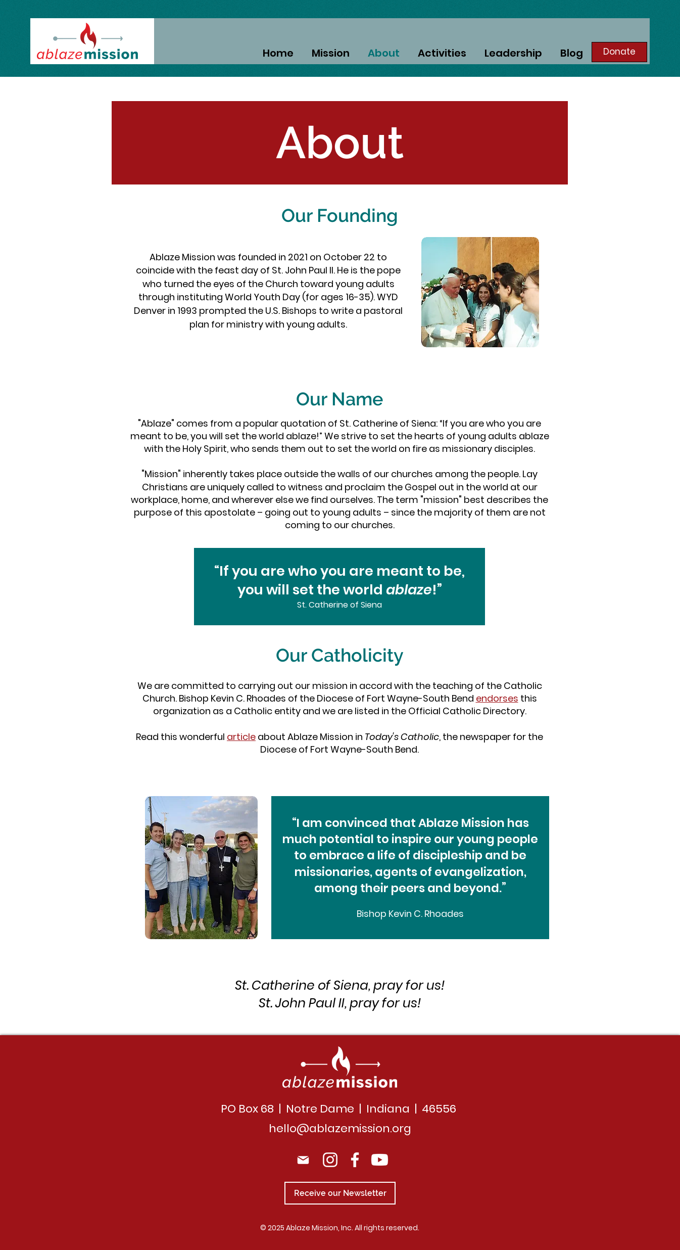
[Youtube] (380, 1160)
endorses (497, 698)
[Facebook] (355, 1160)
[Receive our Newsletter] (340, 1193)
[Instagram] (330, 1160)
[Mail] (303, 1160)
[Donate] (619, 52)
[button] (442, 52)
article (241, 736)
